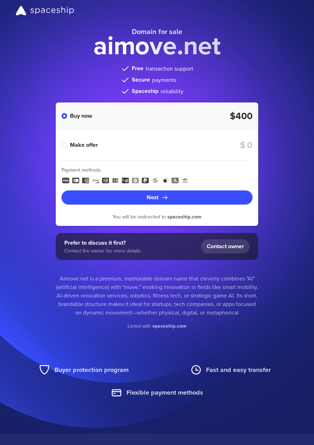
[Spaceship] (45, 11)
